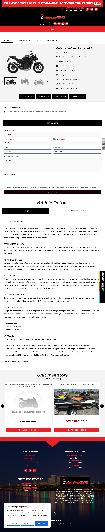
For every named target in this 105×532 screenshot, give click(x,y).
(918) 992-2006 (30, 485)
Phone (59, 139)
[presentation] (20, 180)
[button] (52, 28)
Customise (13, 523)
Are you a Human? (10, 174)
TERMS (61, 490)
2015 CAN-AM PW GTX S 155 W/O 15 (76, 384)
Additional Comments (11, 156)
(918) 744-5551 (30, 490)
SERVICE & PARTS (75, 8)
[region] (27, 515)
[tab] (52, 123)
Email (9, 139)
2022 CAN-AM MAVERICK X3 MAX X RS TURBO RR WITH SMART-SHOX (28, 385)
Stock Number (58, 148)
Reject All (27, 523)
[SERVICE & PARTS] (63, 9)
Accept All (41, 523)
